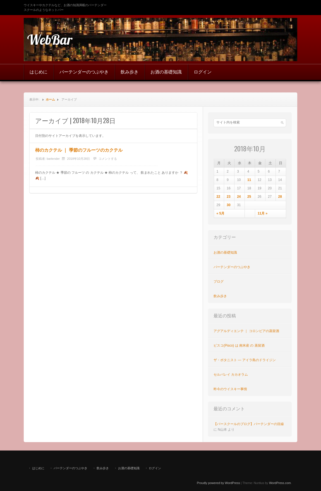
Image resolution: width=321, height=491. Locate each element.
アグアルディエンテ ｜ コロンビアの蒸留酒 (246, 331)
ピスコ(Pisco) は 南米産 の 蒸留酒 (239, 345)
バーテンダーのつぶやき (84, 72)
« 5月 (221, 213)
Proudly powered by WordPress (218, 483)
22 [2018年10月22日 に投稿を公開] (218, 197)
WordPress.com (280, 483)
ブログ (219, 281)
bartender (53, 158)
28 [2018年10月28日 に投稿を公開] (280, 197)
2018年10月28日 (78, 158)
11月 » (262, 213)
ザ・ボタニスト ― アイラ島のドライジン (245, 360)
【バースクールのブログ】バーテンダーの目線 (249, 424)
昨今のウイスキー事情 (230, 389)
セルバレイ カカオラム (231, 374)
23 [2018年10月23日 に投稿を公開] (228, 197)
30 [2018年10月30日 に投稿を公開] (228, 205)
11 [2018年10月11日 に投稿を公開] (249, 180)
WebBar (49, 39)
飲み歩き (129, 72)
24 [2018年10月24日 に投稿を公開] (239, 197)
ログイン (203, 72)
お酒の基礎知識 (166, 72)
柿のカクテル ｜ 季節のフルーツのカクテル (79, 150)
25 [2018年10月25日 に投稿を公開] (249, 197)
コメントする (108, 158)
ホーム (50, 99)
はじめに (38, 72)
